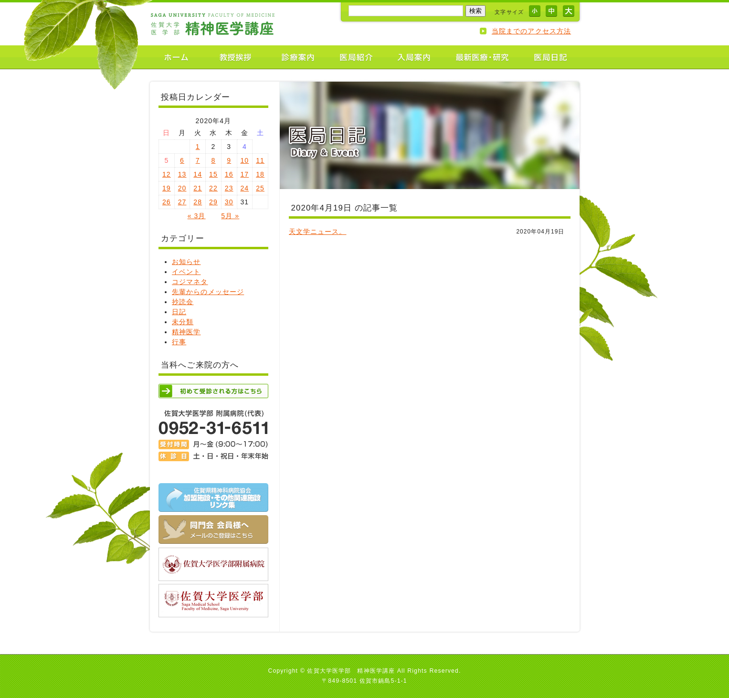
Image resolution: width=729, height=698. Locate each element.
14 (197, 174)
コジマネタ (190, 282)
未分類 (182, 322)
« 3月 (197, 216)
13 (182, 174)
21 (197, 188)
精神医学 (186, 332)
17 (244, 174)
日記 (179, 312)
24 (244, 188)
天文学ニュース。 (318, 231)
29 (213, 202)
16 (229, 174)
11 (260, 160)
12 (166, 174)
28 (197, 202)
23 (229, 188)
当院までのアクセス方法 (531, 31)
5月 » (230, 216)
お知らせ (186, 261)
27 (182, 202)
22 (213, 188)
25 (260, 188)
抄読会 (182, 302)
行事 (179, 342)
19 (166, 188)
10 (244, 160)
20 (182, 188)
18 (260, 174)
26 (166, 202)
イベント (186, 271)
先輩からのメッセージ (208, 292)
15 (213, 174)
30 (229, 202)
